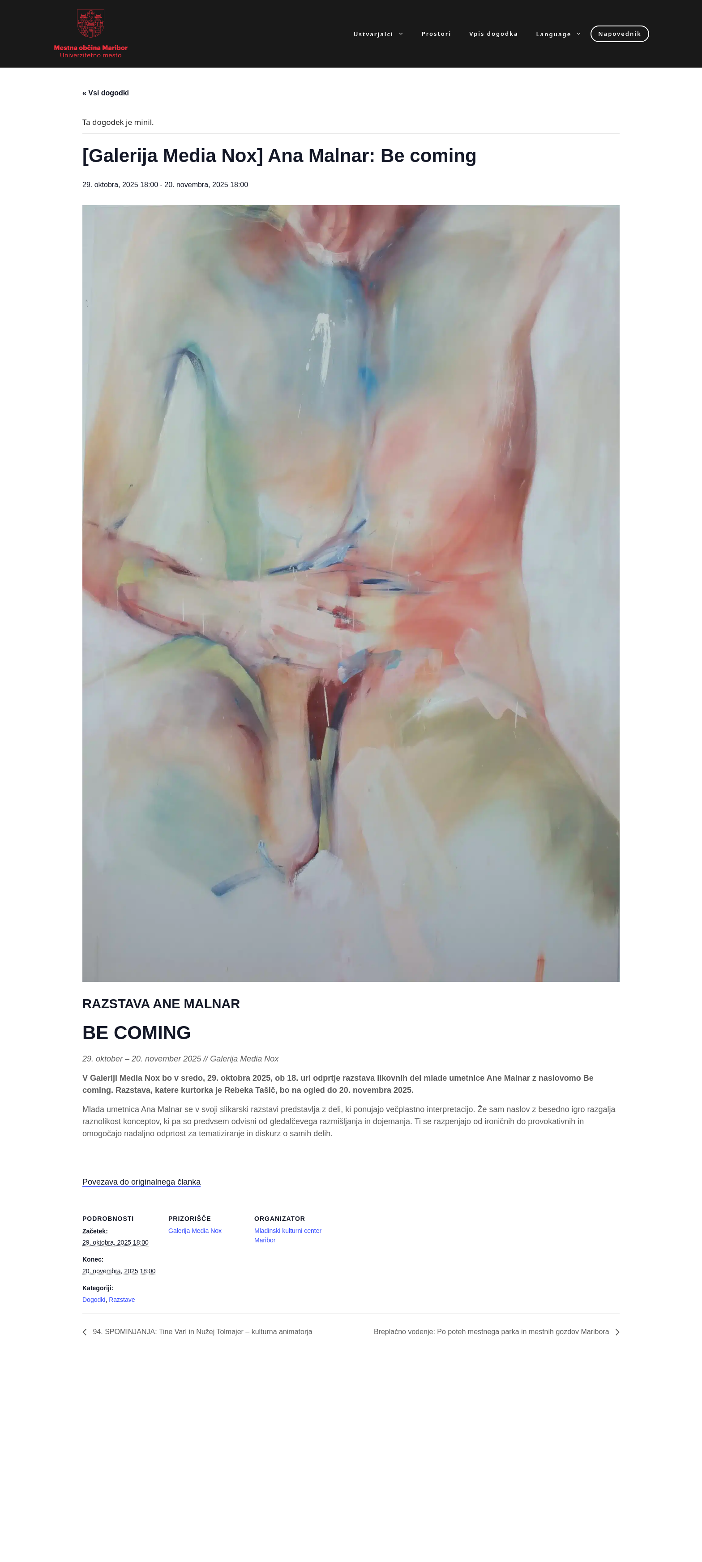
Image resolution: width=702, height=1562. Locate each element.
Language (563, 33)
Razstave (122, 1299)
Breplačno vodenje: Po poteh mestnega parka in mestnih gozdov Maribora (492, 1331)
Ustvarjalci (383, 33)
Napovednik (619, 34)
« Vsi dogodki (105, 93)
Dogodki (93, 1299)
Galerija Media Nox (195, 1230)
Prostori (436, 34)
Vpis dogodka (493, 34)
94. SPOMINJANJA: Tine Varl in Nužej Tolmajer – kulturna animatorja (201, 1331)
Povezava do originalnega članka (141, 1181)
